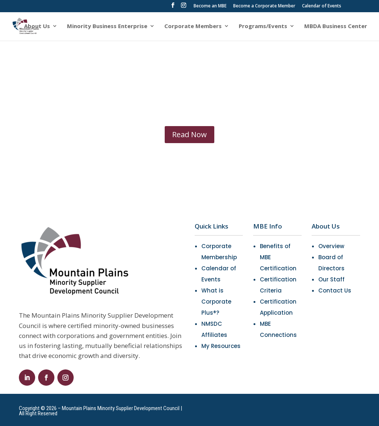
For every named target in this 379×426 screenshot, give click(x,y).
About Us (37, 26)
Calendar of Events (321, 6)
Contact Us (334, 290)
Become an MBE (210, 6)
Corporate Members (193, 26)
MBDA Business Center (335, 26)
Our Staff (331, 279)
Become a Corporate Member (264, 6)
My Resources (221, 346)
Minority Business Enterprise (107, 26)
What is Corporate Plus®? (216, 302)
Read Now (189, 134)
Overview (331, 246)
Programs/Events (263, 26)
